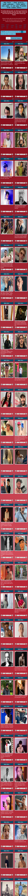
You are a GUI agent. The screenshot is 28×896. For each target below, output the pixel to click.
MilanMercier (18, 539)
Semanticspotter (5, 652)
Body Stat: (7, 43)
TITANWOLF (18, 449)
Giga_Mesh (17, 64)
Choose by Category (16, 38)
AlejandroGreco (4, 697)
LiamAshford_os (19, 381)
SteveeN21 (17, 86)
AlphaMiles (3, 517)
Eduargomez (18, 267)
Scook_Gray (18, 109)
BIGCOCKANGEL (19, 561)
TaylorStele (17, 471)
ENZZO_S (3, 720)
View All (3, 31)
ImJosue (3, 335)
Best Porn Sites (16, 26)
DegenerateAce (4, 41)
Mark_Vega (3, 358)
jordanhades (18, 788)
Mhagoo (3, 675)
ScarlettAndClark (19, 177)
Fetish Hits (16, 893)
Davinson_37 (18, 313)
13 (1, 33)
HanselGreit (17, 245)
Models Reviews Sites (3, 26)
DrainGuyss (3, 132)
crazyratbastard (18, 41)
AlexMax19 (3, 471)
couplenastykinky (5, 222)
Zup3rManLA (4, 64)
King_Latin (17, 697)
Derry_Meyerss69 (5, 426)
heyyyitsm (17, 403)
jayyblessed (17, 743)
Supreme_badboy (19, 811)
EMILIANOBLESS (5, 381)
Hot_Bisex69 (18, 493)
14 (4, 33)
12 (24, 31)
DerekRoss (17, 199)
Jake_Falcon (18, 720)
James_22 (3, 403)
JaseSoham (3, 539)
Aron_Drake (3, 811)
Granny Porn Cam (7, 26)
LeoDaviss (17, 335)
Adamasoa (17, 132)
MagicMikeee (4, 607)
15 (6, 33)
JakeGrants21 (18, 517)
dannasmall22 (18, 426)
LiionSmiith (17, 222)
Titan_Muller (4, 245)
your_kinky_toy (4, 629)
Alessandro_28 (18, 675)
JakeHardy (3, 86)
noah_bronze (4, 449)
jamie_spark (4, 788)
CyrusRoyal (17, 358)
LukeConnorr (4, 154)
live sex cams (16, 874)
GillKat (2, 109)
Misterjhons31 (18, 290)
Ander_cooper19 (5, 561)
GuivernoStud (4, 199)
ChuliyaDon (17, 652)
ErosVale (3, 743)
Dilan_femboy (4, 290)
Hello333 (17, 584)
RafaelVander (18, 629)
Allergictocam (18, 154)
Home (8, 38)
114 (12, 33)
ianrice (2, 833)
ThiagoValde (4, 765)
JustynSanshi (4, 267)
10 (19, 31)
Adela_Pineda (4, 313)
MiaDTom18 (17, 765)
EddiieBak (17, 833)
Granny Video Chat (25, 26)
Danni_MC (3, 584)
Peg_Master (3, 177)
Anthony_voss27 (5, 493)
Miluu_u (17, 607)
